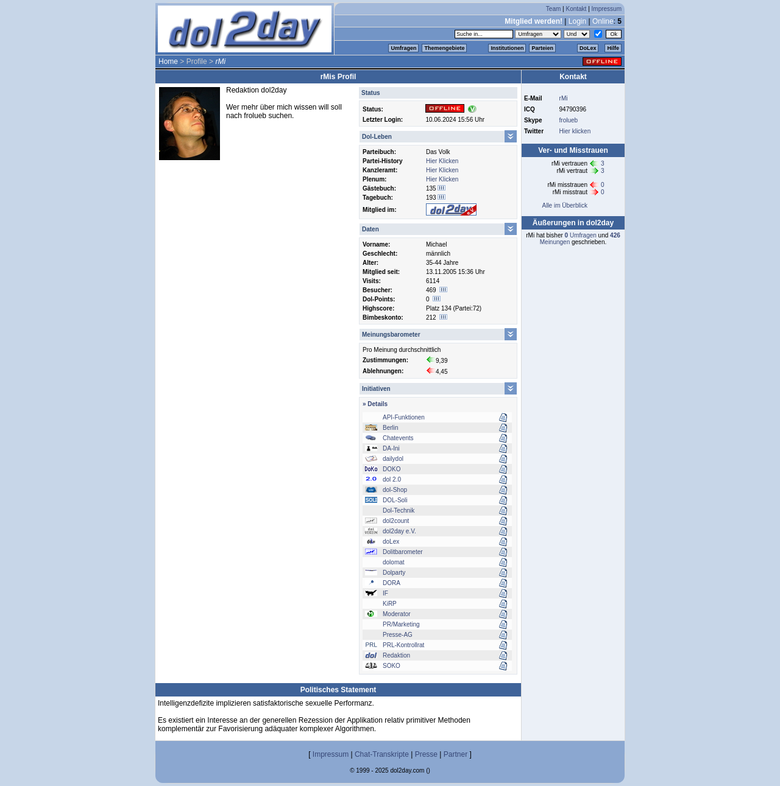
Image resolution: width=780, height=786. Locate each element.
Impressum (607, 8)
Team (553, 8)
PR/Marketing (401, 624)
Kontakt (576, 8)
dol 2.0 (392, 479)
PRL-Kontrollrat (403, 645)
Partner (455, 754)
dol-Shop (395, 489)
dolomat (394, 562)
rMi (563, 98)
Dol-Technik (398, 510)
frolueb (568, 120)
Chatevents (398, 438)
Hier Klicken (442, 161)
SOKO (391, 665)
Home (168, 61)
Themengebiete (444, 48)
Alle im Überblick (564, 205)
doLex (391, 541)
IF (385, 593)
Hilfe (613, 48)
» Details (375, 404)
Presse (426, 754)
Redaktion (396, 655)
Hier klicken (575, 131)
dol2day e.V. (399, 531)
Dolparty (394, 572)
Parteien (542, 48)
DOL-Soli (395, 500)
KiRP (390, 603)
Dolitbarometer (403, 552)
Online (603, 21)
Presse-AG (398, 634)
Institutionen (507, 48)
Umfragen (403, 48)
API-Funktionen (404, 417)
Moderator (397, 614)
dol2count (396, 521)
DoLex (588, 48)
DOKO (391, 469)
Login (577, 21)
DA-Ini (391, 448)
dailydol (393, 458)
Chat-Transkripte (382, 754)
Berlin (391, 427)
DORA (391, 583)
